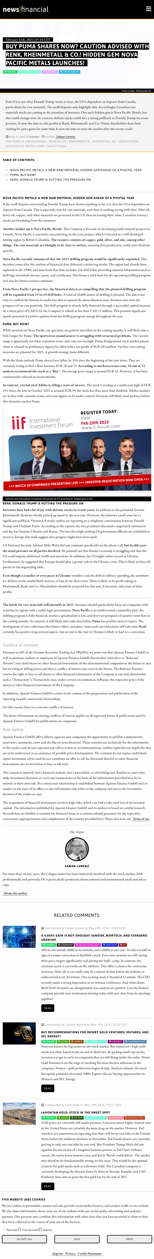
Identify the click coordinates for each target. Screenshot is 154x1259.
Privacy (70, 1253)
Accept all (24, 1239)
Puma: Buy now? (23, 174)
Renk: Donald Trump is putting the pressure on (50, 179)
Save (77, 1239)
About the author (15, 893)
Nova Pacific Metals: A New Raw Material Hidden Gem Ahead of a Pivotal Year (76, 170)
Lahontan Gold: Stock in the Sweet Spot (75, 1112)
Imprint (57, 1253)
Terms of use (141, 818)
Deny (129, 1239)
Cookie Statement (90, 1253)
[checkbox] (4, 1229)
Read (47, 1008)
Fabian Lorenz (65, 136)
